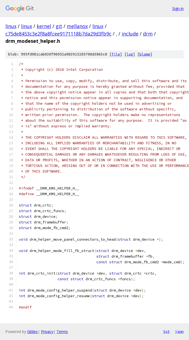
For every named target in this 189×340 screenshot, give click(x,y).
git (59, 26)
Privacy (47, 331)
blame (144, 54)
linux (10, 26)
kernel (44, 26)
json (179, 331)
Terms (62, 331)
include (130, 33)
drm (148, 33)
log (130, 54)
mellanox (77, 26)
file (115, 54)
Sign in (178, 8)
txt (166, 331)
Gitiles (32, 331)
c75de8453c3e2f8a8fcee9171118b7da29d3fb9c (58, 33)
